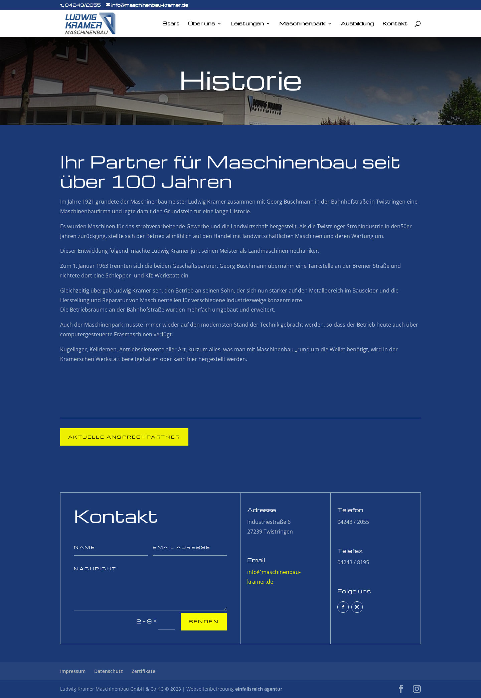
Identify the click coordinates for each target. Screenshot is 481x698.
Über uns (201, 24)
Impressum (73, 671)
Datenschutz (108, 671)
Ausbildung (357, 24)
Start (170, 24)
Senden (204, 621)
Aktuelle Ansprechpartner (124, 437)
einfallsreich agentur (258, 689)
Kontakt (395, 24)
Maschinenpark (302, 24)
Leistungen (247, 24)
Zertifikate (143, 671)
